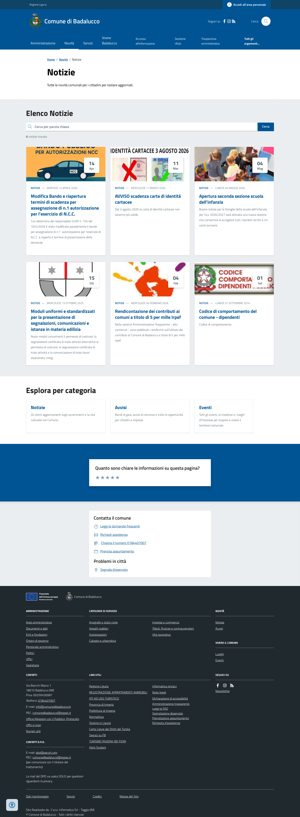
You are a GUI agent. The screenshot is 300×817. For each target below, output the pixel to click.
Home (51, 59)
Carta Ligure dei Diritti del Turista (109, 729)
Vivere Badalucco (109, 40)
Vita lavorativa (161, 634)
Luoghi (219, 654)
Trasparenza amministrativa (210, 41)
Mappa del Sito (129, 796)
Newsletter (222, 691)
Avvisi (219, 628)
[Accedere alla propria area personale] (247, 4)
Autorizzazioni (98, 634)
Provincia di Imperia (101, 704)
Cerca (265, 126)
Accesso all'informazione (145, 41)
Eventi (219, 660)
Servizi (88, 43)
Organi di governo (37, 640)
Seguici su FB (97, 735)
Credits (97, 796)
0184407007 (46, 700)
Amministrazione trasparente (170, 703)
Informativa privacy (164, 686)
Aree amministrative (39, 622)
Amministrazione (43, 43)
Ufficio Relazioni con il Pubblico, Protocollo (52, 719)
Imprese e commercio (165, 622)
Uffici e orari (33, 725)
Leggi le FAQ (160, 708)
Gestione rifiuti (180, 41)
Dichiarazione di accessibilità (170, 698)
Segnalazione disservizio (167, 713)
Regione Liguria (37, 4)
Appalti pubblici (98, 628)
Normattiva (96, 716)
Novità (69, 43)
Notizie (35, 188)
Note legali (159, 692)
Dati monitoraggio (37, 796)
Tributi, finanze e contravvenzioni (173, 628)
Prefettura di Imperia (102, 710)
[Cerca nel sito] (264, 21)
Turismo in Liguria (100, 723)
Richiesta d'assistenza (166, 723)
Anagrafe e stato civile (103, 622)
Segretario (32, 665)
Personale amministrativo (42, 646)
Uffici (29, 659)
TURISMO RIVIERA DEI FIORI (107, 741)
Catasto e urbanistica (102, 640)
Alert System (97, 747)
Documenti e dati (37, 628)
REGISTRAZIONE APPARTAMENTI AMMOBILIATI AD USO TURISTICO (118, 695)
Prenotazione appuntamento (170, 718)
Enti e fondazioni (36, 634)
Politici (30, 653)
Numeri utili (33, 731)
